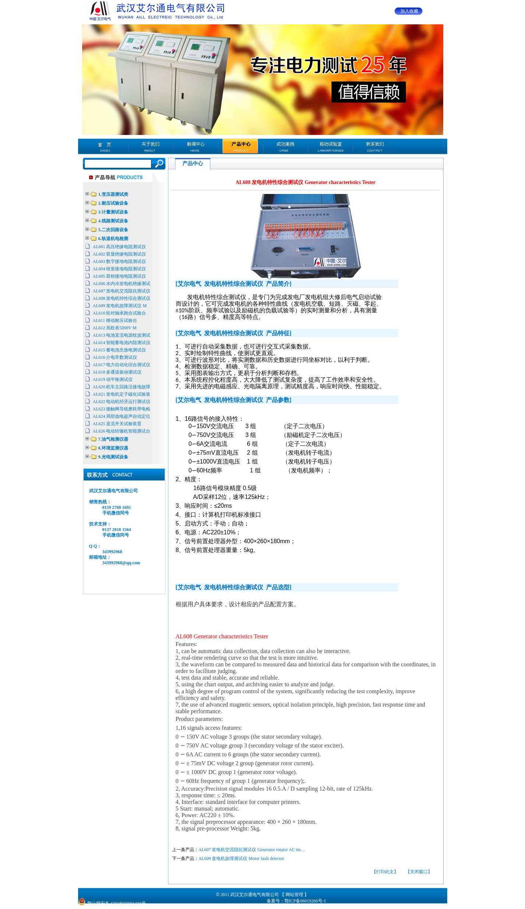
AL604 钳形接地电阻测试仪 (119, 268)
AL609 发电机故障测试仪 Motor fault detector (241, 858)
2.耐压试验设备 (113, 203)
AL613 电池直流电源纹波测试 (122, 335)
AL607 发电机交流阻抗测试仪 (122, 291)
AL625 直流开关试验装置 (117, 423)
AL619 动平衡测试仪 (113, 379)
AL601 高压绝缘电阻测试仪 (119, 246)
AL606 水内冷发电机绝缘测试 (122, 283)
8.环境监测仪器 (113, 448)
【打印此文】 (385, 871)
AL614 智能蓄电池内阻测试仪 (122, 342)
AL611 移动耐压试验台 (115, 320)
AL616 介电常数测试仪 (115, 357)
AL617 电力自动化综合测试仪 (122, 364)
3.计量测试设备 (113, 212)
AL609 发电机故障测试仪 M (120, 305)
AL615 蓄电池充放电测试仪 (119, 350)
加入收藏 (409, 11)
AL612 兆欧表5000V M (115, 327)
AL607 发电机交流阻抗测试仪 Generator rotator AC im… (252, 849)
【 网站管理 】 (294, 894)
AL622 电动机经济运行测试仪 (122, 401)
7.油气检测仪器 (113, 439)
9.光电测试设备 (113, 456)
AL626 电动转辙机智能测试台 (122, 431)
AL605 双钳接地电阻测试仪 (119, 276)
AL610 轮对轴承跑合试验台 (119, 313)
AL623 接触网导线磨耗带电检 (122, 409)
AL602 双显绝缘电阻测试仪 (119, 254)
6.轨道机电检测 (113, 238)
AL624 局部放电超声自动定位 (122, 416)
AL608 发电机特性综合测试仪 (122, 298)
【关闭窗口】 (419, 871)
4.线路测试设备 (113, 220)
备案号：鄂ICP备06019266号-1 (296, 900)
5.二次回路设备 (113, 229)
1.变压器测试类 (113, 194)
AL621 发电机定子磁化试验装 (122, 394)
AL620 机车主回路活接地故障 (122, 386)
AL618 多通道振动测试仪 (117, 372)
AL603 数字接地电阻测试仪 (119, 261)
